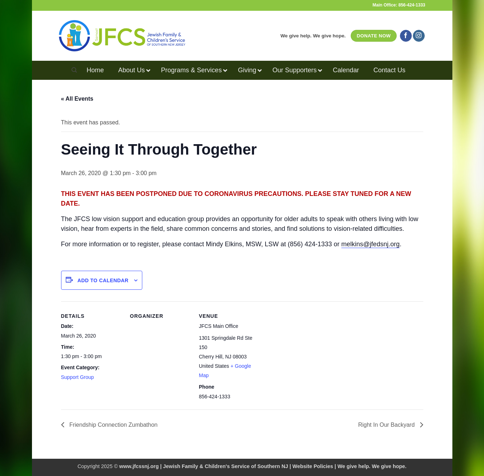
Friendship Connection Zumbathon (113, 425)
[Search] (74, 70)
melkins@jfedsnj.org (370, 244)
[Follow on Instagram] (419, 36)
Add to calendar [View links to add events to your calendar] (102, 280)
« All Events (77, 99)
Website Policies (312, 466)
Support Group (77, 377)
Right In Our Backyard (387, 425)
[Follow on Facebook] (406, 36)
